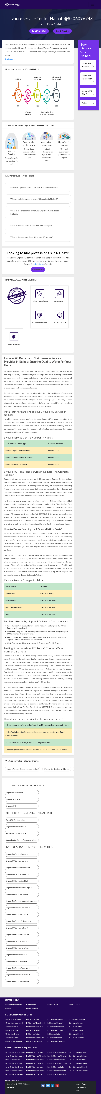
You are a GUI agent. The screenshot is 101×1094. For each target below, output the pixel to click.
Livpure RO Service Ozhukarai (18, 921)
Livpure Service (13, 799)
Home (42, 24)
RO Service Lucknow (55, 1030)
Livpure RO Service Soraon (17, 935)
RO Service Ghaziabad (34, 1027)
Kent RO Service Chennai (56, 1056)
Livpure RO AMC (88, 92)
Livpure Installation (14, 793)
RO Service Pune (11, 1030)
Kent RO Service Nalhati (16, 833)
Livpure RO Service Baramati (18, 908)
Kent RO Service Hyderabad (15, 1056)
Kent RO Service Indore (56, 1067)
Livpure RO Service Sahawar (18, 868)
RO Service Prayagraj (34, 1041)
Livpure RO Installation (88, 78)
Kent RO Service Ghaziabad (36, 1060)
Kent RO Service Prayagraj (36, 1074)
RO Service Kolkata (76, 1023)
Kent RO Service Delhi (34, 1052)
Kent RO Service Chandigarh (57, 1074)
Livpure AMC (12, 806)
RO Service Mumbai (55, 1019)
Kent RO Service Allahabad (15, 1074)
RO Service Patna (33, 1034)
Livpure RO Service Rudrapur (18, 861)
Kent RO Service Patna (35, 1067)
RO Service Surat (75, 1027)
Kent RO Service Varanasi (78, 1071)
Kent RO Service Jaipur (35, 1063)
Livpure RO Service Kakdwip (18, 975)
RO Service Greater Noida (36, 1038)
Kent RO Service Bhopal (78, 1067)
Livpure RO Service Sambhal (18, 881)
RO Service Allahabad (13, 1041)
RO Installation (32, 1008)
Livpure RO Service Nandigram (19, 948)
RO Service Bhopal (76, 1034)
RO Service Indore (54, 1034)
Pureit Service (52, 1005)
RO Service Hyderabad (14, 1023)
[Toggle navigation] (92, 4)
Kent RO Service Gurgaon (15, 1052)
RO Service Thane (12, 1034)
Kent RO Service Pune (13, 1063)
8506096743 (39, 31)
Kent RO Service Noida (13, 1060)
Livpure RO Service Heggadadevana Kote (22, 901)
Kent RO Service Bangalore (78, 1052)
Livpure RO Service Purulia (17, 914)
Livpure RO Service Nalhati (17, 827)
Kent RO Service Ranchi (14, 1071)
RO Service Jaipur (33, 1030)
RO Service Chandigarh (56, 1041)
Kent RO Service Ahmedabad (36, 1056)
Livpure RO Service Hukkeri (17, 874)
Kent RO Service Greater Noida (36, 1071)
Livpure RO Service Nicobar (17, 941)
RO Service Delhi (32, 1019)
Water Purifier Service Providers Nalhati (22, 840)
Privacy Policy (80, 1087)
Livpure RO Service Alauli (16, 955)
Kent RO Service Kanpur (78, 1063)
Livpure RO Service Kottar (17, 928)
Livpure (50, 24)
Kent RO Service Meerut (56, 1071)
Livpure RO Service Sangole (17, 981)
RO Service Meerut (54, 1038)
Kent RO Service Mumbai (57, 1052)
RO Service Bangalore (77, 1019)
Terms (84, 1084)
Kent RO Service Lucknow (57, 1063)
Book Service (62, 31)
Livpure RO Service (88, 65)
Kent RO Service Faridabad (57, 1060)
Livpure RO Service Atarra (17, 854)
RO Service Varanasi (76, 1038)
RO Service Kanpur (76, 1030)
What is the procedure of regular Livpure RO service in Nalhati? (34, 212)
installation (38, 264)
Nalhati (58, 24)
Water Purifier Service (13, 1005)
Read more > (10, 59)
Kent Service (31, 1005)
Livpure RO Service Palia (16, 961)
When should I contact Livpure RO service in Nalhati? (34, 199)
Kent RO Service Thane (14, 1067)
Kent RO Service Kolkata (78, 1056)
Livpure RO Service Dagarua (18, 968)
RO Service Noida (12, 1027)
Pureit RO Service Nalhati (16, 820)
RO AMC (8, 1008)
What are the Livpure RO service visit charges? (31, 225)
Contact (78, 1090)
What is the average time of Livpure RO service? (31, 237)
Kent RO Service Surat (77, 1060)
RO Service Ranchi (12, 1038)
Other (88, 103)
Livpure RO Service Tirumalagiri (19, 888)
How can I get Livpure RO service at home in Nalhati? (34, 187)
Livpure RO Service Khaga (17, 894)
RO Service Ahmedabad (35, 1023)
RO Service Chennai (54, 1023)
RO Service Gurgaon (13, 1019)
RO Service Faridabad (55, 1027)
